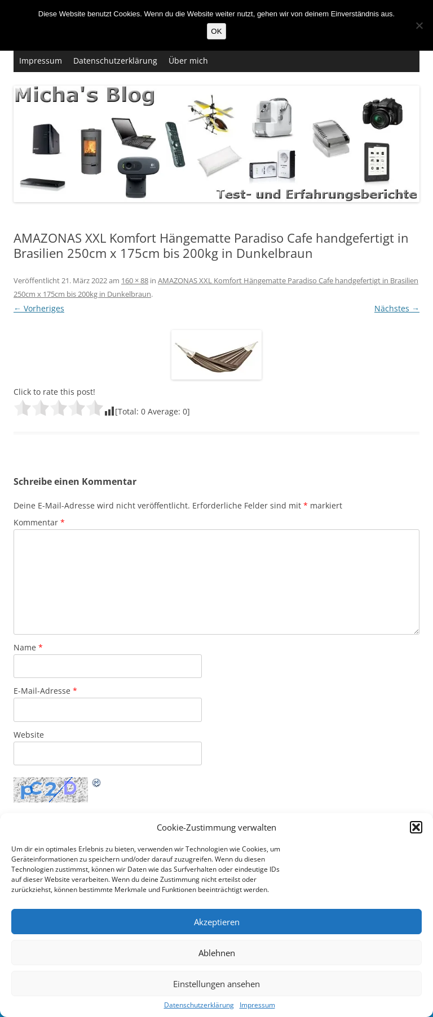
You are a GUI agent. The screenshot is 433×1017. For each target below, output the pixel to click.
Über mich (188, 60)
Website (29, 734)
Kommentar (39, 522)
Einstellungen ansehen (216, 983)
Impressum (257, 1005)
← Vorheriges (39, 308)
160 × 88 (134, 280)
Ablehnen (216, 952)
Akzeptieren (217, 921)
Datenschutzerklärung (199, 1005)
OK (216, 31)
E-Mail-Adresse (45, 690)
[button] (416, 827)
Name (28, 647)
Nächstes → (396, 308)
